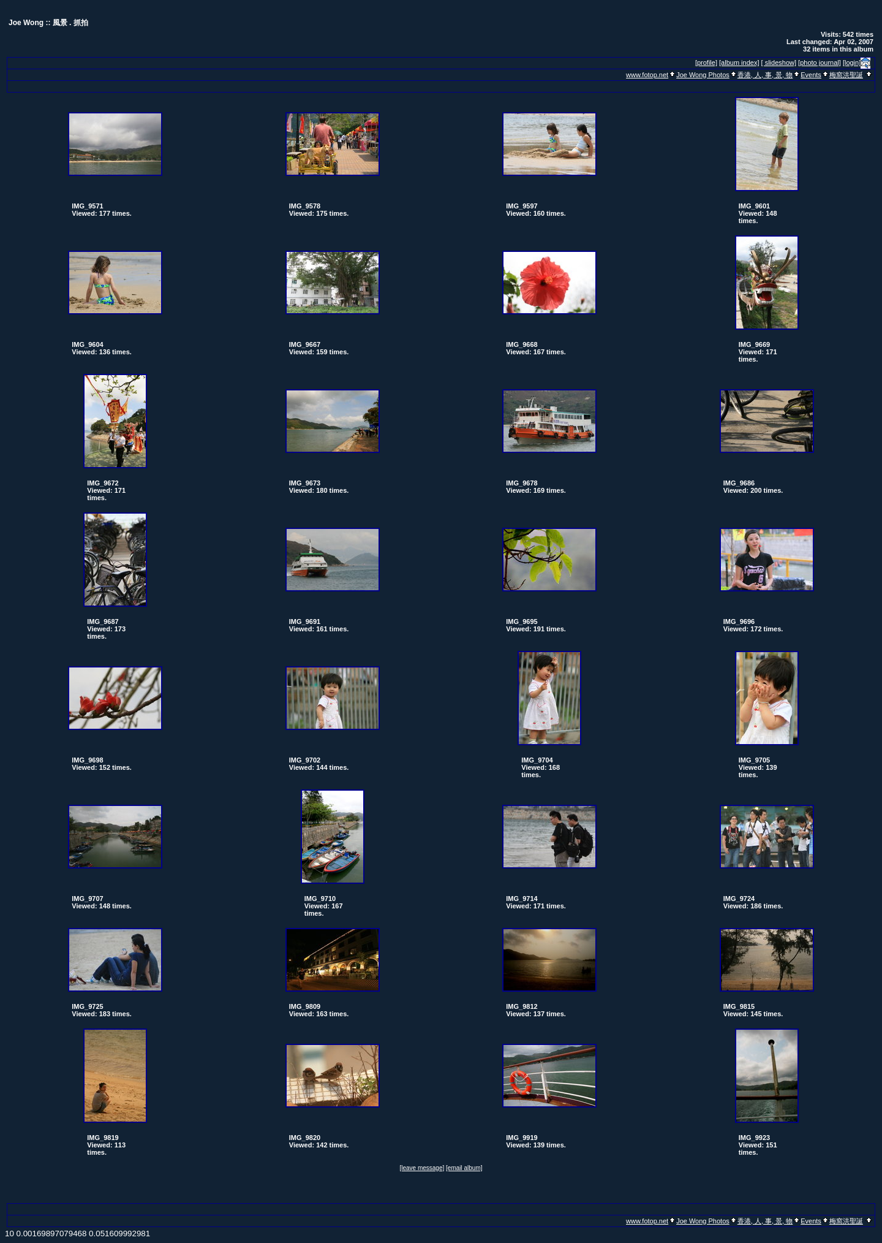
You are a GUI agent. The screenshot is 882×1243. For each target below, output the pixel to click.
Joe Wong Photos (702, 74)
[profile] (706, 62)
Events (811, 74)
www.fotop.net (647, 74)
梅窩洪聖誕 (846, 74)
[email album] (464, 1168)
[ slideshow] (778, 62)
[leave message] (421, 1168)
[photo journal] (819, 62)
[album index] (739, 62)
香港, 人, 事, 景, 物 (765, 74)
